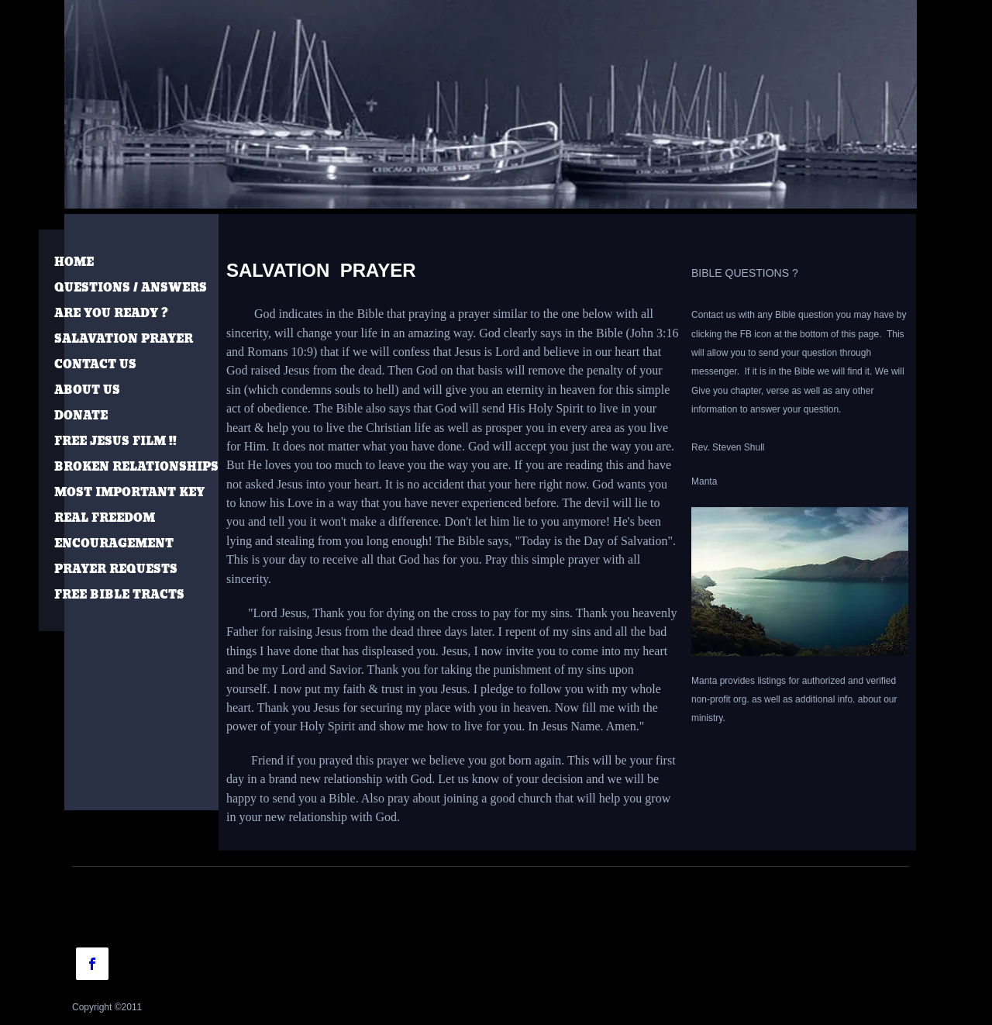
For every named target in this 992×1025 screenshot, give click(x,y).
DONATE (81, 416)
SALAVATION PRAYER (123, 339)
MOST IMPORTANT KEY (129, 492)
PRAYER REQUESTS (115, 569)
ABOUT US (87, 390)
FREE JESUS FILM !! (115, 441)
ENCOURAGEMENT (114, 544)
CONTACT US (95, 364)
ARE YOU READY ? (111, 313)
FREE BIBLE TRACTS (119, 595)
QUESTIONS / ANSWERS (130, 288)
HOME (74, 262)
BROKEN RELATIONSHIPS (136, 467)
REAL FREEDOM (104, 518)
